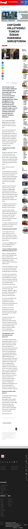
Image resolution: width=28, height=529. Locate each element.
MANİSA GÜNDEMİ (4, 494)
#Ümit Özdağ (5, 418)
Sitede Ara (10, 498)
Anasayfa (3, 7)
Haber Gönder (14, 469)
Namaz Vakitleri (2, 505)
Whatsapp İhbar (14, 468)
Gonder (16, 428)
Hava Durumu (2, 499)
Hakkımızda (3, 466)
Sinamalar (3, 509)
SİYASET (7, 7)
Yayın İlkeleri (3, 468)
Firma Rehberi (2, 513)
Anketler (10, 500)
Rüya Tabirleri (9, 504)
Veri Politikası (3, 469)
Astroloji (9, 505)
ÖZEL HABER (3, 488)
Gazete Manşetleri (3, 515)
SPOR (2, 492)
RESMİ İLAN (3, 486)
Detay (15, 527)
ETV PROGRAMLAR (13, 2)
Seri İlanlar (3, 510)
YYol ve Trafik (2, 502)
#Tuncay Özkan (12, 418)
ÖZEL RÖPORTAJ (4, 489)
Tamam (20, 527)
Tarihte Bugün (2, 507)
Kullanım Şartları (14, 466)
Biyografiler (10, 501)
